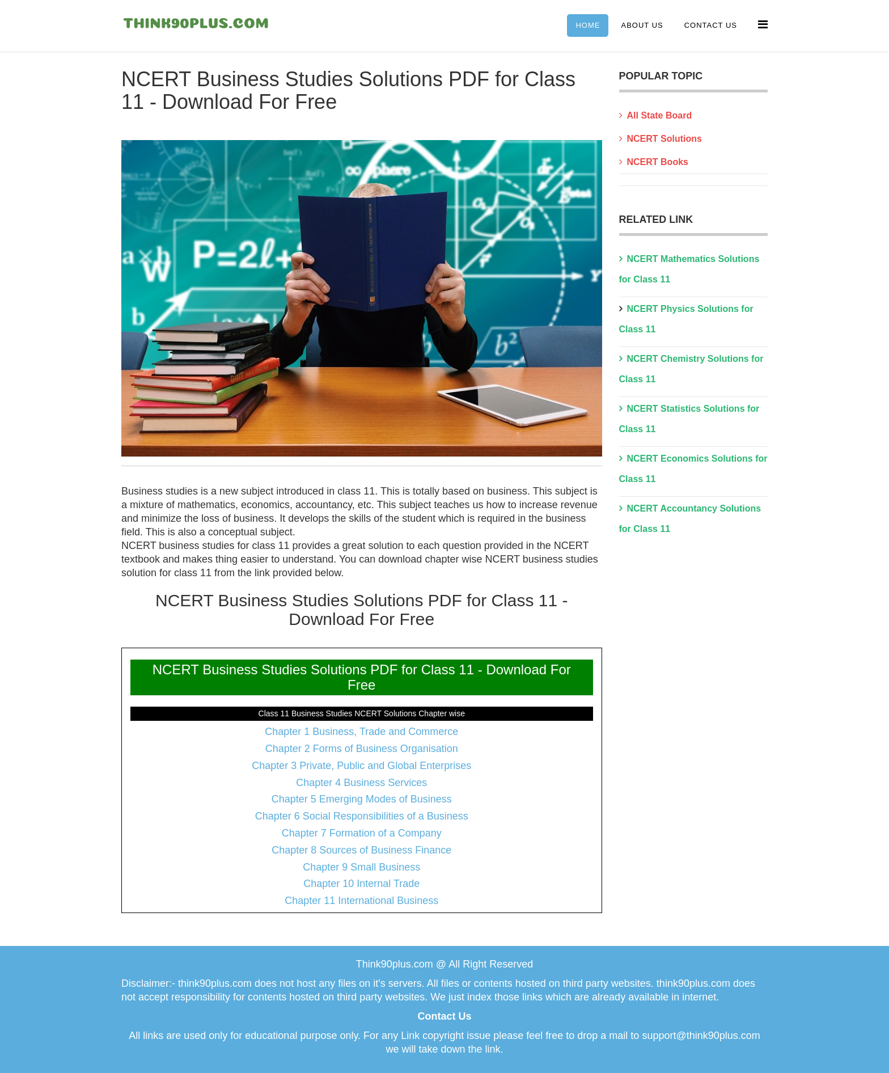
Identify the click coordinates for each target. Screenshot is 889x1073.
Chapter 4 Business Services (361, 782)
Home (587, 25)
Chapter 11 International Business (361, 900)
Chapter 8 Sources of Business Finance (361, 850)
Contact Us (710, 25)
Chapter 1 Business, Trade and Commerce (361, 731)
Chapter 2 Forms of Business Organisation (361, 748)
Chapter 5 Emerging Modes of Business (362, 799)
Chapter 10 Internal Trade (361, 883)
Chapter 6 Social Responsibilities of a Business (361, 816)
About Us (642, 25)
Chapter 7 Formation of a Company (362, 833)
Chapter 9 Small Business (361, 867)
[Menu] (763, 24)
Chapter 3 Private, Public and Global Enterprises (361, 765)
